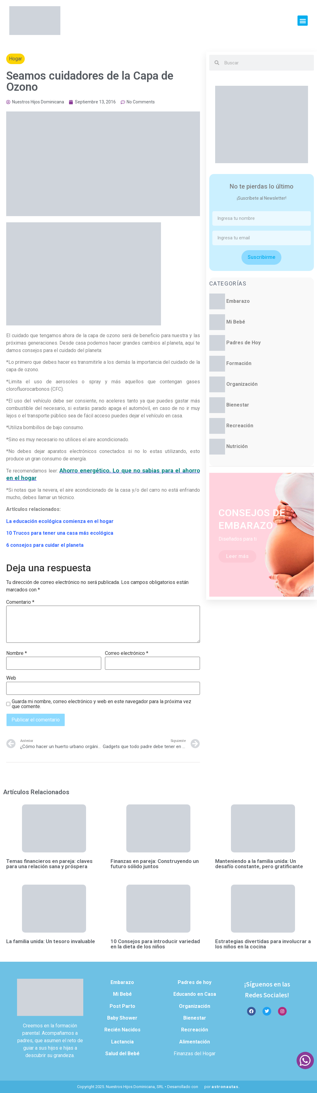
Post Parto (122, 1006)
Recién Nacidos (122, 1030)
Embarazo (238, 301)
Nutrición (237, 446)
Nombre (16, 653)
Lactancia (122, 1042)
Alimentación (194, 1042)
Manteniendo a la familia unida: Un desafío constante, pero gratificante (259, 863)
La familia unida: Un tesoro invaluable (50, 941)
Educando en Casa (194, 994)
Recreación (239, 426)
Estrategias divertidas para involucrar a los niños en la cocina (263, 944)
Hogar (15, 59)
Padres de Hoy (243, 343)
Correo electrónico (126, 653)
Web (11, 678)
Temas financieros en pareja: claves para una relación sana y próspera (49, 863)
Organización (242, 384)
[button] (302, 20)
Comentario (20, 602)
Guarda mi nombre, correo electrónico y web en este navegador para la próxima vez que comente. (101, 704)
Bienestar (237, 405)
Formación (238, 363)
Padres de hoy (194, 982)
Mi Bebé (235, 322)
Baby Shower (122, 1018)
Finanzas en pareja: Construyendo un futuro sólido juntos (155, 863)
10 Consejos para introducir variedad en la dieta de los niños (155, 944)
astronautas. (225, 1086)
